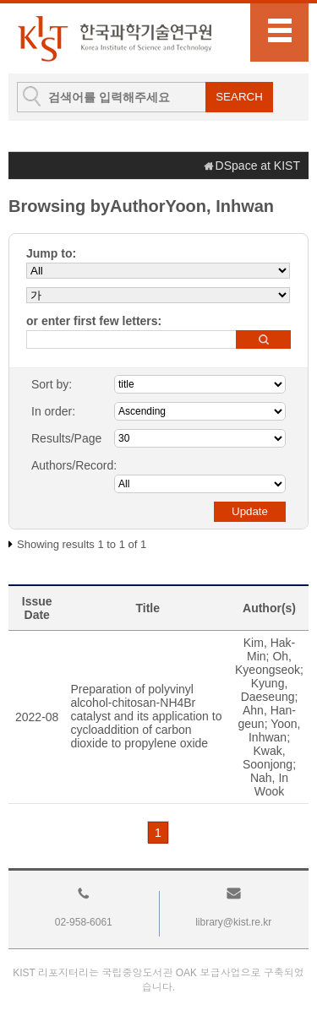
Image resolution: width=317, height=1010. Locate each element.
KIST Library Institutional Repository (114, 38)
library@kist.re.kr (233, 922)
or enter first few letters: (93, 321)
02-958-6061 (83, 922)
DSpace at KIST (258, 165)
